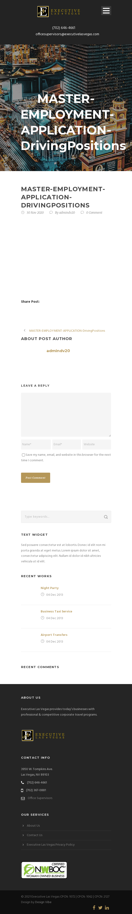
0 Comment (94, 213)
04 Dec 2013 (54, 595)
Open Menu (106, 10)
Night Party (49, 588)
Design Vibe (43, 902)
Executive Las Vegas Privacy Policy (51, 844)
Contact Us (34, 835)
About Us (33, 825)
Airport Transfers (54, 635)
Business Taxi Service (56, 611)
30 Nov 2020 (35, 213)
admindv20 (67, 213)
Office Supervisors (40, 798)
